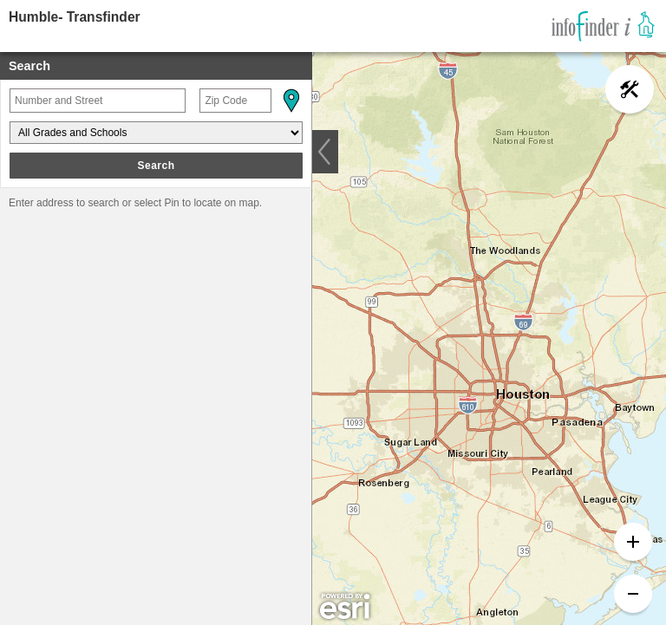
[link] (603, 26)
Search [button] (155, 166)
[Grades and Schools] (156, 132)
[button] (290, 100)
